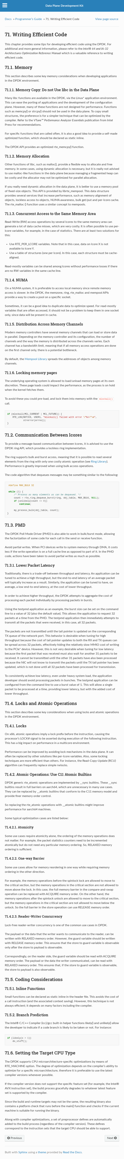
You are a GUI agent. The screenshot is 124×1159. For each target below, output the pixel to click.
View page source (106, 19)
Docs (8, 19)
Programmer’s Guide (28, 19)
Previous (14, 1138)
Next (112, 1138)
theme (42, 1152)
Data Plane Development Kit (64, 5)
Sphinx (22, 1152)
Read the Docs (72, 1152)
